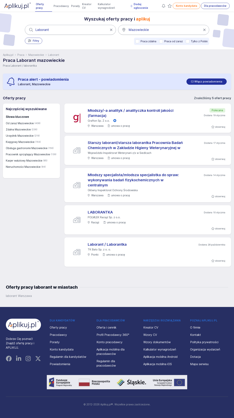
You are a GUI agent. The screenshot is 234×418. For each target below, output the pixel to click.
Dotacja (195, 357)
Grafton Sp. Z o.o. (99, 120)
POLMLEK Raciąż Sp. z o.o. (104, 217)
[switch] (206, 81)
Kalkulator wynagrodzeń (106, 6)
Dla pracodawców (215, 5)
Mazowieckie (36, 54)
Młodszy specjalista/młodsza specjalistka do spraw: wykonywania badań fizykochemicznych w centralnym (133, 180)
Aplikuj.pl (8, 54)
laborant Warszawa (19, 296)
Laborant (53, 54)
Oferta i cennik (106, 327)
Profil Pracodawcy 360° (113, 335)
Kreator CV (86, 6)
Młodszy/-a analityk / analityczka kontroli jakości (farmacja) (130, 113)
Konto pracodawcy (109, 342)
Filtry (33, 40)
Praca (20, 54)
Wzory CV (150, 335)
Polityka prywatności (204, 342)
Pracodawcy (61, 6)
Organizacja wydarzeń (205, 349)
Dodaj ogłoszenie (139, 6)
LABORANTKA (100, 212)
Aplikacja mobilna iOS (157, 364)
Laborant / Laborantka (107, 244)
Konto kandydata (186, 5)
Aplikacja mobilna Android (160, 357)
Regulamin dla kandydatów (68, 357)
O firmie (195, 327)
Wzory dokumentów (157, 342)
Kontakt (195, 335)
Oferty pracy (40, 6)
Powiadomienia (60, 364)
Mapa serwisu (199, 364)
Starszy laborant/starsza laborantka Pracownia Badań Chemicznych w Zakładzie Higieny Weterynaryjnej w (135, 145)
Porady (75, 6)
